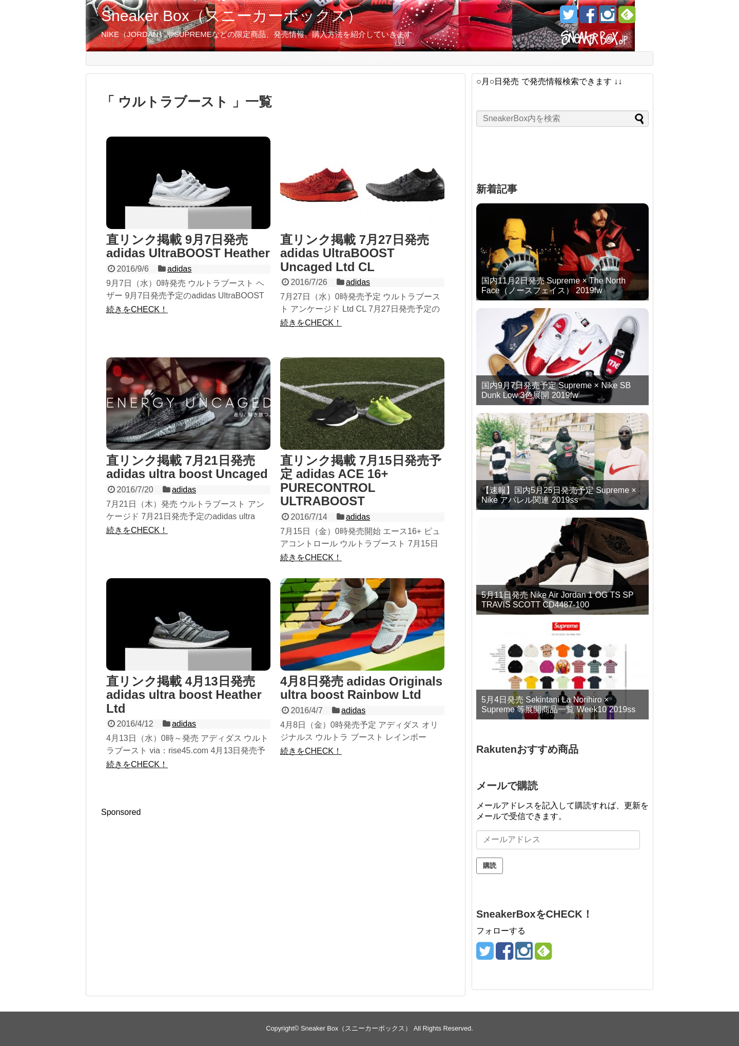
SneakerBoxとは (559, 58)
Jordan (433, 58)
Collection (506, 58)
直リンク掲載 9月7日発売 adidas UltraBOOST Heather (188, 246)
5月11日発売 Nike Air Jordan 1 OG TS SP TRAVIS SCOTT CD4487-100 (557, 600)
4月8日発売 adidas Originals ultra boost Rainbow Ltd (361, 687)
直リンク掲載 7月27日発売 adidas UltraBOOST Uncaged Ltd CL (354, 253)
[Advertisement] (187, 889)
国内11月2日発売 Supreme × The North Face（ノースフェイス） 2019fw (553, 285)
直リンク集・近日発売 (152, 58)
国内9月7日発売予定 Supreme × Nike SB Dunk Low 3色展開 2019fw (556, 390)
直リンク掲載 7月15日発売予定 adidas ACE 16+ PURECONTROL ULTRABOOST (360, 480)
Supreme (275, 58)
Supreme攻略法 (386, 58)
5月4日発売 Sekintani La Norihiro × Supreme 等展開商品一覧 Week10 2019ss (558, 704)
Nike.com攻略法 (325, 58)
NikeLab (467, 58)
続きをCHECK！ (137, 309)
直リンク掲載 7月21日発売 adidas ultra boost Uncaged (187, 467)
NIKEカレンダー (224, 58)
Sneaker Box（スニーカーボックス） (231, 15)
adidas (179, 268)
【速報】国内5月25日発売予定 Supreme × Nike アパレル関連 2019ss (558, 495)
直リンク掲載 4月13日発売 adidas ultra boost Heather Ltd (184, 694)
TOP (98, 58)
